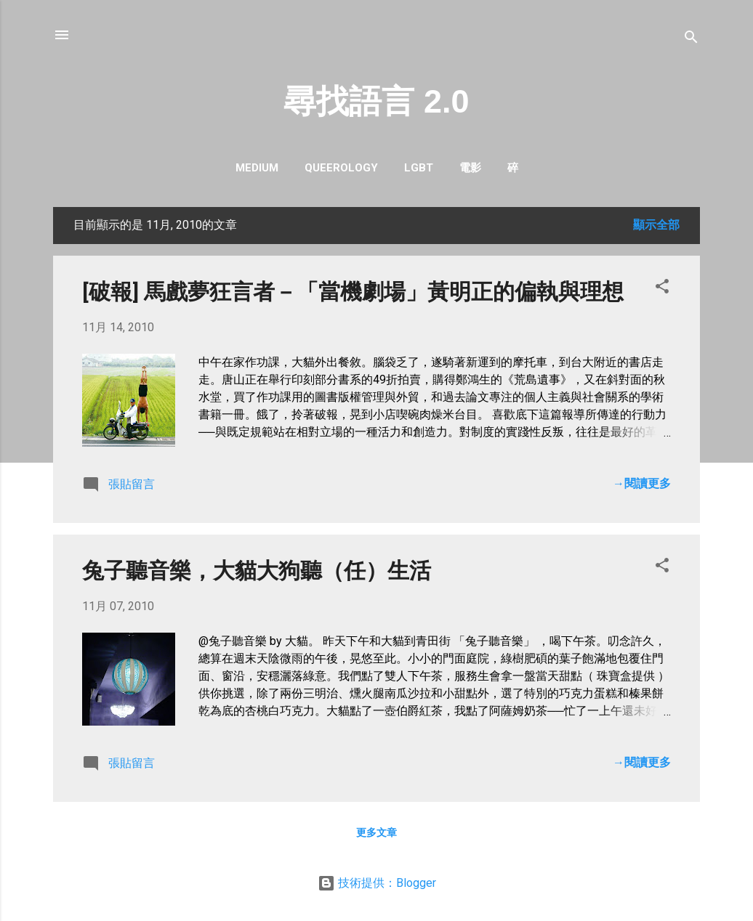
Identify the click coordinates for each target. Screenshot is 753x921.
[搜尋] (691, 39)
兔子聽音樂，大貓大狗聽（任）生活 (256, 570)
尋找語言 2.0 (376, 101)
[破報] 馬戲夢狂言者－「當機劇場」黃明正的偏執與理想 (353, 291)
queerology (341, 167)
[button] (662, 288)
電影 (470, 167)
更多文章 (376, 832)
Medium (256, 167)
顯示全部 (656, 225)
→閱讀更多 (642, 483)
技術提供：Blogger (377, 883)
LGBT (418, 167)
